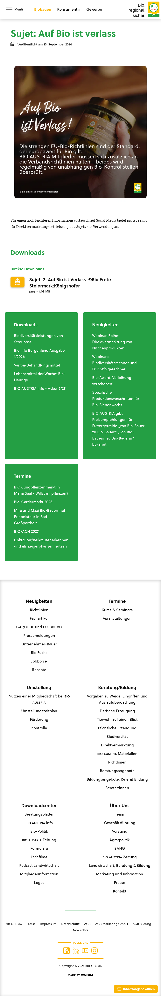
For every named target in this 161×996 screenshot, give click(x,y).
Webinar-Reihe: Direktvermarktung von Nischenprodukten (112, 342)
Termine (117, 601)
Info (39, 822)
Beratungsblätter (39, 814)
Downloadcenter (39, 806)
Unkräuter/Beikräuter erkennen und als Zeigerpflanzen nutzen (41, 543)
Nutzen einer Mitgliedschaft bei (39, 699)
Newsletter (80, 930)
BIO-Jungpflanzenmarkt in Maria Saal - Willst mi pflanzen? (41, 490)
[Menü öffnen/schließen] (17, 9)
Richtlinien (39, 609)
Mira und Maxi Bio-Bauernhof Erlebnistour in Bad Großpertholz (39, 516)
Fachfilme (39, 856)
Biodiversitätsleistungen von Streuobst (38, 338)
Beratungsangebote (117, 770)
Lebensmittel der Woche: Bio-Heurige (39, 376)
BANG (119, 848)
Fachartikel (39, 618)
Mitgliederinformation (39, 874)
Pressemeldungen (39, 635)
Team (119, 814)
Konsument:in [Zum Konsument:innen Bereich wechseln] (69, 9)
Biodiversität (117, 736)
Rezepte (39, 669)
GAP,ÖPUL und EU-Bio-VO (39, 626)
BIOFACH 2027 (26, 531)
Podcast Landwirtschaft (39, 865)
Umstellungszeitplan (39, 710)
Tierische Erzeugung (117, 710)
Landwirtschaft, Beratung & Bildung (119, 865)
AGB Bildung (142, 924)
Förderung (39, 719)
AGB (87, 924)
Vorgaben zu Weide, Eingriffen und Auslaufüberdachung (117, 699)
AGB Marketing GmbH (111, 924)
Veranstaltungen (117, 618)
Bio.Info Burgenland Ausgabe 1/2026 (39, 353)
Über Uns (120, 806)
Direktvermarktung (117, 745)
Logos (39, 882)
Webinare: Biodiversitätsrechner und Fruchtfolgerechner (114, 363)
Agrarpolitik (119, 839)
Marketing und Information (119, 874)
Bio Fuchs (39, 652)
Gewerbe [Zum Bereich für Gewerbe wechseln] (94, 9)
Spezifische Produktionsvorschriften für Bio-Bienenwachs (115, 398)
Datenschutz (70, 924)
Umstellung (39, 687)
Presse (119, 882)
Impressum (48, 924)
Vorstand (119, 831)
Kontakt (119, 891)
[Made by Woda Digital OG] (80, 975)
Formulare (39, 848)
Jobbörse (39, 661)
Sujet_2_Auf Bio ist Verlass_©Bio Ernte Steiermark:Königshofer (70, 283)
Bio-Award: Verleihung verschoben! (111, 380)
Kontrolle (39, 727)
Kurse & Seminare (117, 609)
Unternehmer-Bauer (39, 644)
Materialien (117, 753)
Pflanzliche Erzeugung (117, 727)
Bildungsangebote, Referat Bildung (117, 779)
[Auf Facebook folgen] (66, 950)
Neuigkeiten (39, 601)
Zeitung (39, 839)
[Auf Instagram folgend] (94, 950)
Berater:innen (117, 787)
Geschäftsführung (119, 822)
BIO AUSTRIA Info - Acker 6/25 (40, 388)
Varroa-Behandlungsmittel (37, 365)
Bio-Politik (39, 831)
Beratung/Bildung (117, 687)
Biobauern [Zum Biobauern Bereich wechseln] (43, 9)
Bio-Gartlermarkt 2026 (33, 501)
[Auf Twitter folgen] (75, 950)
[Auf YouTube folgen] (85, 950)
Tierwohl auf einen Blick (117, 719)
